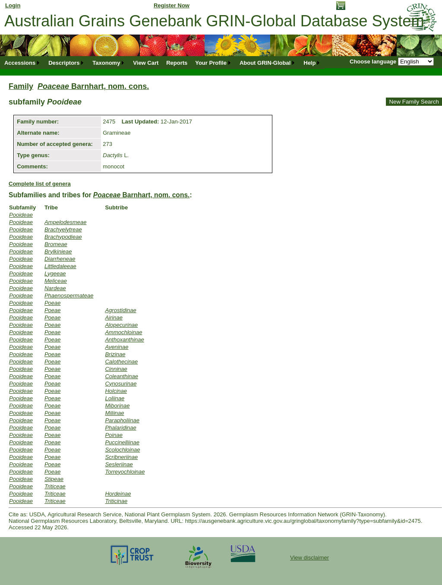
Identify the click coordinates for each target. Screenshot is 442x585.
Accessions (19, 63)
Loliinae (114, 398)
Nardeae (55, 288)
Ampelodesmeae (65, 222)
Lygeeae (55, 273)
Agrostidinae (120, 310)
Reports (176, 63)
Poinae (113, 435)
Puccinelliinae (122, 442)
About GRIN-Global (265, 63)
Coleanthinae (121, 376)
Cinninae (116, 369)
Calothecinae (121, 361)
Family (21, 86)
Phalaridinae (120, 427)
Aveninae (116, 347)
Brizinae (115, 354)
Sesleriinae (119, 464)
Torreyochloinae (125, 471)
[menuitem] (22, 63)
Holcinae (116, 391)
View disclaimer (309, 557)
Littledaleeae (60, 266)
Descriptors (63, 63)
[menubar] (162, 63)
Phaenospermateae (68, 295)
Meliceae (55, 281)
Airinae (113, 317)
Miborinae (117, 405)
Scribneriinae (121, 457)
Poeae (52, 303)
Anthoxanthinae (124, 339)
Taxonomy (106, 63)
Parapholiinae (122, 420)
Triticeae (55, 486)
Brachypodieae (63, 237)
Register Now (171, 5)
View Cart (145, 63)
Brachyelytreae (63, 229)
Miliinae (114, 413)
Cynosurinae (120, 383)
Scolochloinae (122, 449)
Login (12, 5)
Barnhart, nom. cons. (93, 86)
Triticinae (116, 501)
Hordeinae (118, 493)
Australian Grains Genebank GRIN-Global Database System (214, 21)
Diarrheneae (60, 259)
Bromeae (55, 244)
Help (309, 63)
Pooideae (21, 215)
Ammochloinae (123, 332)
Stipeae (53, 479)
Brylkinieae (58, 251)
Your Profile (211, 63)
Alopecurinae (121, 325)
